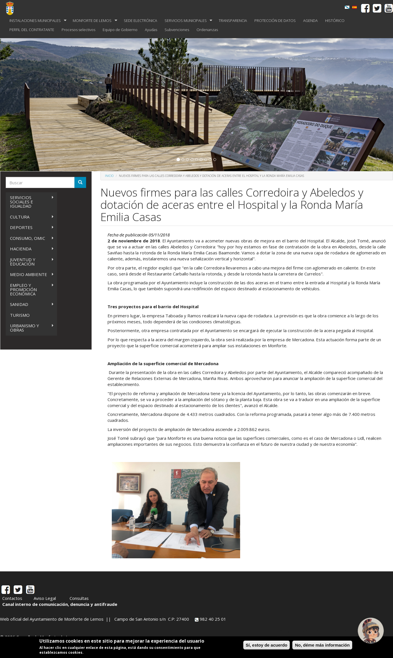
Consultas (79, 598)
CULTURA (30, 217)
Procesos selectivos (78, 29)
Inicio (109, 176)
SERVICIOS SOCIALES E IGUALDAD (30, 202)
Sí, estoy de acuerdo (266, 645)
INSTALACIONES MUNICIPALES (36, 20)
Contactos (12, 598)
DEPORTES (30, 227)
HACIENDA (30, 249)
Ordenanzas (207, 29)
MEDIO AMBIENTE (30, 274)
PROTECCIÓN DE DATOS (275, 20)
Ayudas (151, 29)
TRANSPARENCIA (233, 20)
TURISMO (20, 315)
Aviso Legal (45, 598)
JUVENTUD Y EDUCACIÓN (30, 262)
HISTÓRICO (335, 20)
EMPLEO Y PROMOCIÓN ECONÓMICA (30, 289)
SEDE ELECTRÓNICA (140, 20)
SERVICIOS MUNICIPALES (186, 20)
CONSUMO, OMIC (30, 238)
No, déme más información (322, 645)
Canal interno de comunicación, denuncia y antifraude (59, 604)
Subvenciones (177, 29)
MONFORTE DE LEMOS (93, 20)
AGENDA (310, 20)
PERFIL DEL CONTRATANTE (31, 29)
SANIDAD (30, 304)
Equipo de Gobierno (120, 29)
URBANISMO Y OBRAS (30, 328)
